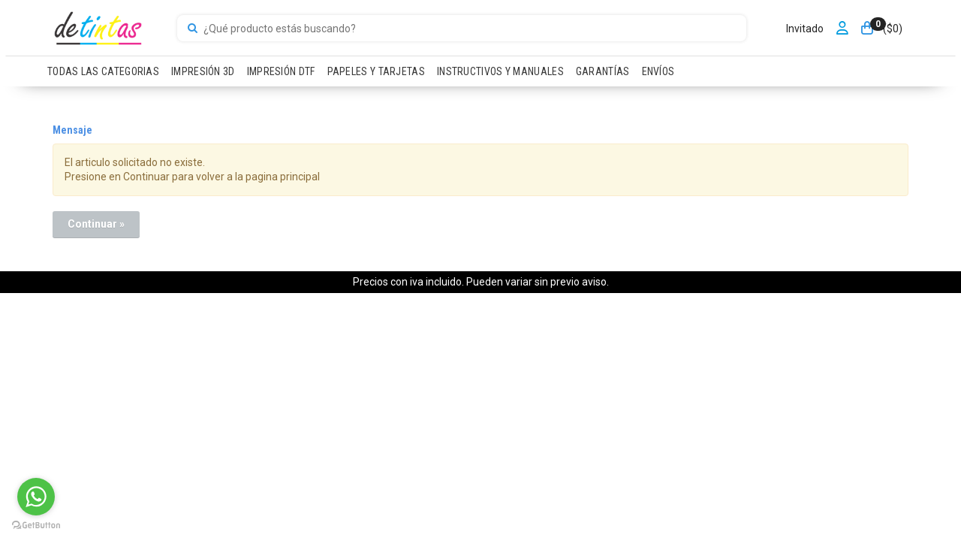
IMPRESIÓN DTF (281, 71)
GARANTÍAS (603, 71)
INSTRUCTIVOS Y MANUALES (500, 71)
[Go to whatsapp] (36, 496)
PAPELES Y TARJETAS (376, 71)
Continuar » (96, 224)
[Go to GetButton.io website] (36, 525)
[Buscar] (192, 28)
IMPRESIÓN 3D (203, 71)
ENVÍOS (658, 71)
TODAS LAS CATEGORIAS (103, 71)
